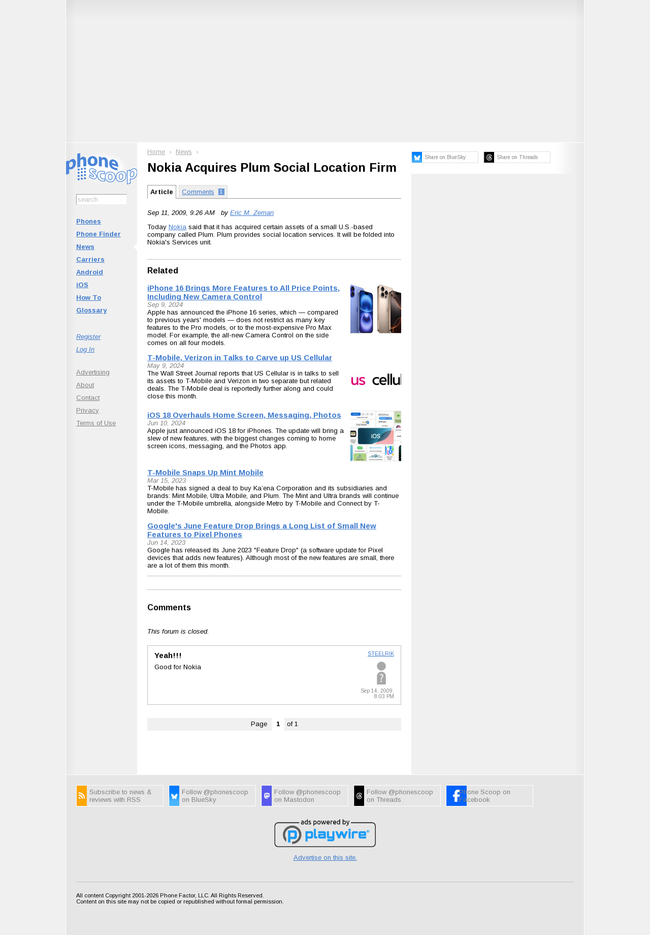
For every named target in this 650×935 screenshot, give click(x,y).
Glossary (91, 310)
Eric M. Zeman (252, 212)
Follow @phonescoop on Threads (400, 795)
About (85, 385)
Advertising (93, 372)
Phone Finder (98, 234)
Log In (85, 349)
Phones (88, 221)
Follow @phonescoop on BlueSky (215, 795)
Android (89, 272)
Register (88, 336)
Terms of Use (96, 423)
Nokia (177, 227)
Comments (169, 607)
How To (88, 297)
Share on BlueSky (445, 157)
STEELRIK (381, 654)
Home (156, 151)
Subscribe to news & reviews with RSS (120, 795)
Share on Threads (517, 157)
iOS (82, 285)
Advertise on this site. (325, 857)
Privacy (87, 410)
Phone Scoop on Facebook (484, 795)
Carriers (90, 259)
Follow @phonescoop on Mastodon (307, 795)
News (85, 247)
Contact (88, 397)
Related (162, 270)
